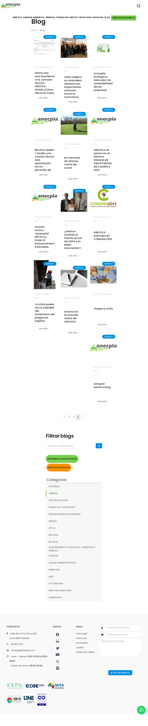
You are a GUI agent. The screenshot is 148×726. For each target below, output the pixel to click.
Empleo (74, 17)
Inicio (34, 30)
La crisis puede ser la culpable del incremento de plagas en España (44, 313)
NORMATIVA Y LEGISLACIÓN (62, 505)
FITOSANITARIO (56, 581)
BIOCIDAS (53, 540)
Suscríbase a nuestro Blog (62, 459)
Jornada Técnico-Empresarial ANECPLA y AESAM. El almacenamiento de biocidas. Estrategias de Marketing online (44, 240)
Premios (49, 17)
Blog (110, 17)
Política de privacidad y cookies (82, 641)
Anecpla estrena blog (102, 385)
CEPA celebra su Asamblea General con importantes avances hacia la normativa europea (73, 88)
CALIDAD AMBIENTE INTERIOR (62, 560)
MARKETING (54, 567)
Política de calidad (85, 650)
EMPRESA (50, 37)
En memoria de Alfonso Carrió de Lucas (72, 162)
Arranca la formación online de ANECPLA (71, 316)
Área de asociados (127, 17)
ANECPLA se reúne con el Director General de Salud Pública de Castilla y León (103, 160)
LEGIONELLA (54, 484)
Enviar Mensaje (120, 671)
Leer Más (44, 98)
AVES (51, 574)
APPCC (52, 526)
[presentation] (120, 661)
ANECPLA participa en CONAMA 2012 (103, 236)
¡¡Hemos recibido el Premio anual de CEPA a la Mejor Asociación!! (73, 240)
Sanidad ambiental (33, 17)
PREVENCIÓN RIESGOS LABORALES (65, 512)
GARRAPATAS (55, 595)
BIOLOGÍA (53, 533)
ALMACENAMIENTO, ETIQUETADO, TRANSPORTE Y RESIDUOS (72, 547)
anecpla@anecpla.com (23, 648)
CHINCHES (53, 553)
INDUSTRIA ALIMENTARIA (60, 588)
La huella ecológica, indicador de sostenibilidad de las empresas (103, 82)
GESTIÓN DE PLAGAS (58, 498)
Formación (62, 17)
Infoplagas (87, 17)
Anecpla (15, 17)
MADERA (53, 519)
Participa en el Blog (59, 466)
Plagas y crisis (103, 308)
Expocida (101, 17)
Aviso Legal (81, 631)
